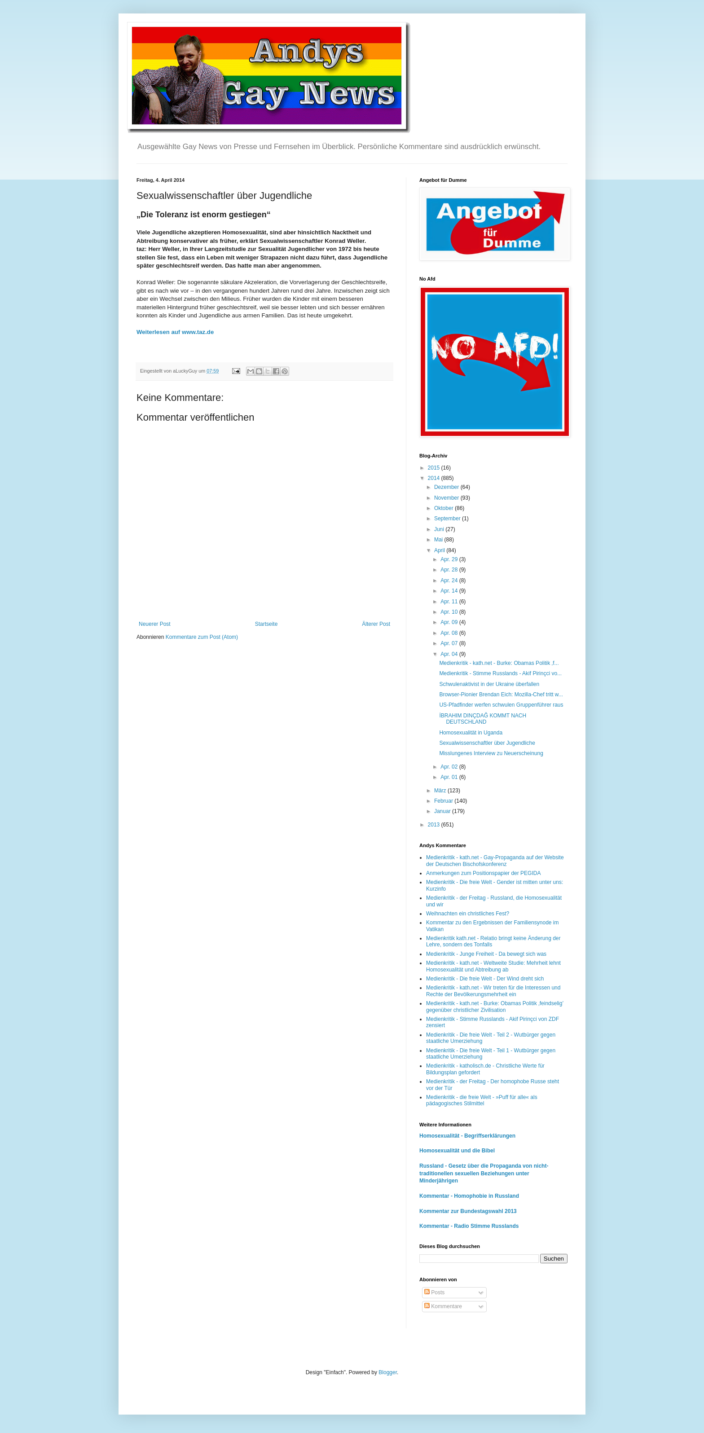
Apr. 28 (449, 570)
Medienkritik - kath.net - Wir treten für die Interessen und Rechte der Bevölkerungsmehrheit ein (493, 991)
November (447, 498)
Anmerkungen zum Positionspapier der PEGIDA (483, 873)
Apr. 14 (449, 591)
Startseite (266, 624)
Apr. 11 (449, 601)
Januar (443, 811)
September (448, 518)
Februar (444, 801)
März (441, 790)
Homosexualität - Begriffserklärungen (467, 1136)
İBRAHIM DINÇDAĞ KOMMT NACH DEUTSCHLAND (482, 718)
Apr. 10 (449, 612)
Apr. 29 (449, 559)
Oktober (444, 508)
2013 (434, 825)
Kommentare (443, 1306)
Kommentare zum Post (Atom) (202, 637)
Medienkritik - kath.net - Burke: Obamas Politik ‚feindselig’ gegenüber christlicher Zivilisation (494, 1006)
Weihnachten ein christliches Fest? (467, 913)
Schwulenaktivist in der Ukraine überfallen (489, 684)
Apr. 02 (449, 767)
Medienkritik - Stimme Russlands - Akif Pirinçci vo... (500, 673)
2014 (434, 478)
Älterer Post (376, 624)
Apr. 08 (449, 633)
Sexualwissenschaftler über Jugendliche (487, 743)
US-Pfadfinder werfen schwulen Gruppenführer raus (501, 705)
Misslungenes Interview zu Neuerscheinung (491, 753)
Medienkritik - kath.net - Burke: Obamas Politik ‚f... (499, 663)
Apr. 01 (449, 777)
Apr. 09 (449, 622)
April (440, 550)
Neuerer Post (155, 624)
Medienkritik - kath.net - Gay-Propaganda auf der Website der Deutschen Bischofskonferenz (495, 860)
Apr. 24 (449, 580)
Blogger (387, 1372)
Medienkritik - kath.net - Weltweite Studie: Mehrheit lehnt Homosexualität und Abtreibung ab (493, 966)
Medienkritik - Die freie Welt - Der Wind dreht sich (485, 979)
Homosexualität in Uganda (470, 733)
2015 (434, 468)
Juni (439, 529)
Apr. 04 (449, 654)
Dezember (447, 487)
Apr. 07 (449, 643)
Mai (439, 539)
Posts (434, 1292)
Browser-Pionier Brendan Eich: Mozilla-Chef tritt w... (501, 694)
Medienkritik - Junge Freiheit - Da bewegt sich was (486, 954)
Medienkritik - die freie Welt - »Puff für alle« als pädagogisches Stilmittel (481, 1100)
